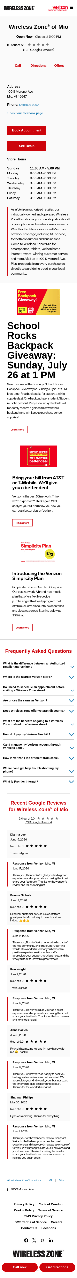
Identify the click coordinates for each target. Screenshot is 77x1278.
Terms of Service (50, 1210)
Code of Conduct (51, 1204)
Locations (48, 1228)
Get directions (60, 1268)
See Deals (32, 145)
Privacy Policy (24, 1204)
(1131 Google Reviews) (38, 50)
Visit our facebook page (26, 113)
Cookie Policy (24, 1210)
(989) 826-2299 (29, 104)
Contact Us (29, 1228)
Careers (56, 1222)
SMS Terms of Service (31, 1222)
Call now (19, 1267)
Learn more (17, 429)
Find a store (22, 522)
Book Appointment (26, 130)
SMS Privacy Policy (38, 1216)
